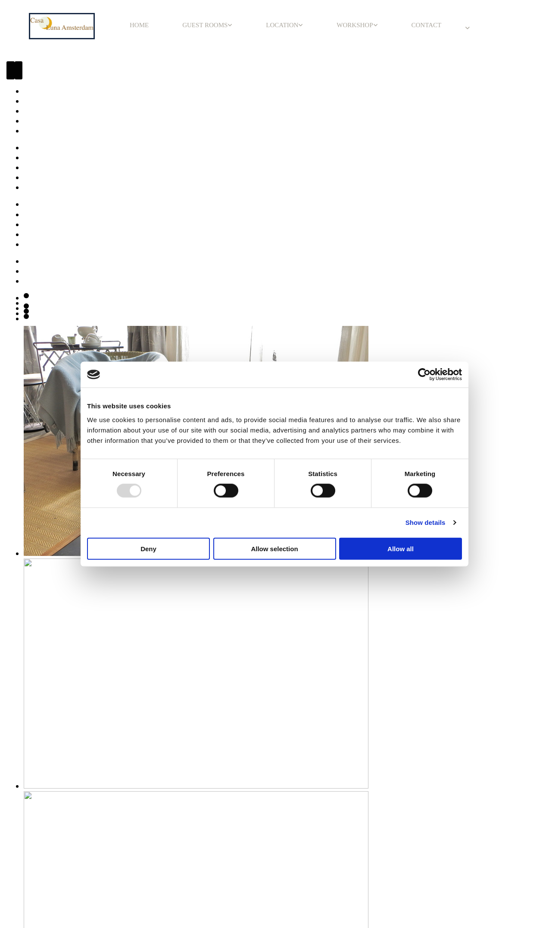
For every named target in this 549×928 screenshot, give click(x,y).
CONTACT (427, 25)
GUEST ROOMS (205, 25)
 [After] (19, 70)
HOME (139, 25)
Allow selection (274, 548)
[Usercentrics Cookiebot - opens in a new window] (424, 374)
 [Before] (10, 70)
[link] (207, 25)
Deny (148, 548)
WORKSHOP (355, 25)
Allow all (400, 548)
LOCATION (282, 25)
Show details (426, 522)
